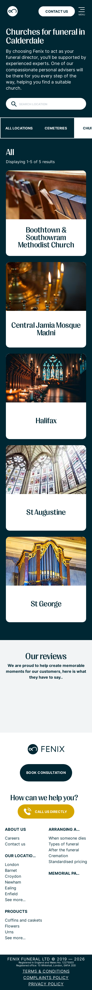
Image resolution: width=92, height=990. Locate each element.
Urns (9, 931)
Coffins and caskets (23, 920)
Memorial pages (64, 873)
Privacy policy (46, 983)
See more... (15, 899)
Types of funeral (64, 844)
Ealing (10, 887)
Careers (12, 838)
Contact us (15, 844)
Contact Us (56, 11)
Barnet (11, 870)
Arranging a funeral (64, 829)
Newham (13, 882)
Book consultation (46, 772)
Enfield (11, 893)
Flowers (12, 926)
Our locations (21, 855)
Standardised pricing (68, 861)
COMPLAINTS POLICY (46, 977)
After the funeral (64, 849)
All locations (19, 128)
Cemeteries (56, 128)
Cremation (58, 855)
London (12, 864)
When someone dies (67, 838)
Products (16, 911)
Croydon (13, 876)
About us (15, 829)
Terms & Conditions (46, 971)
